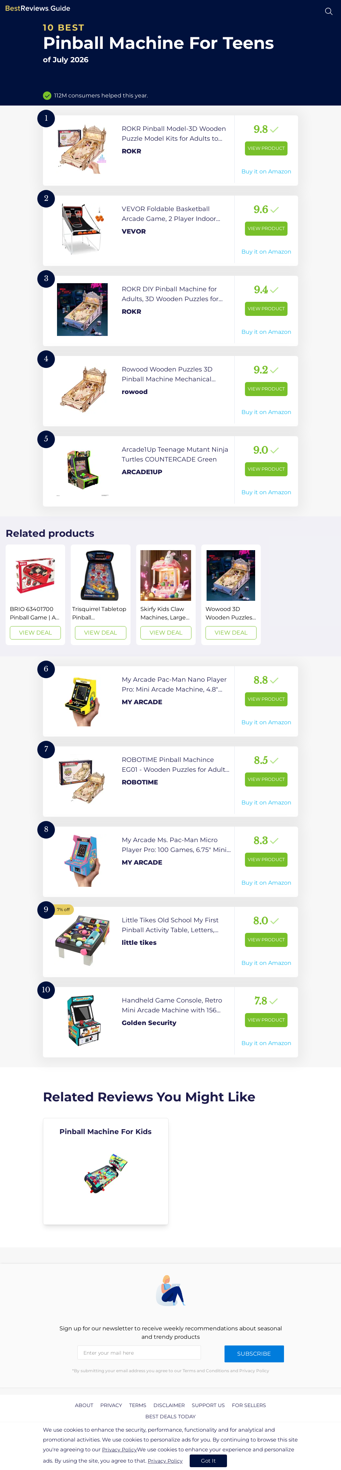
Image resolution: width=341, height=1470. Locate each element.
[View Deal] (35, 595)
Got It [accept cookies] (208, 1460)
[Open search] (329, 11)
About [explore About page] (84, 1405)
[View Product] (170, 150)
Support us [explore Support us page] (208, 1405)
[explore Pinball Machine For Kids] (106, 1171)
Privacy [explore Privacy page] (111, 1405)
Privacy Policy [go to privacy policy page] (119, 1449)
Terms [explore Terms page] (137, 1405)
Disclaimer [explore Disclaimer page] (169, 1405)
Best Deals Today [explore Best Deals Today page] (170, 1416)
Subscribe (254, 1353)
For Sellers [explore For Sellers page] (249, 1405)
